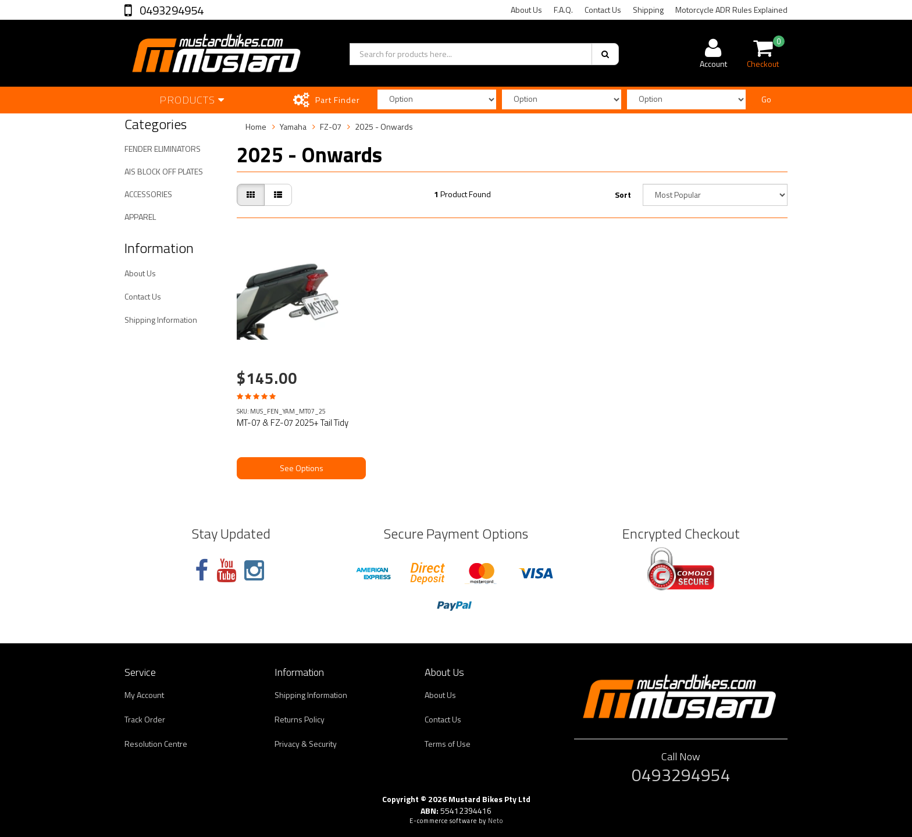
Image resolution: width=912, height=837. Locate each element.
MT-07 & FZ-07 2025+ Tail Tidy (292, 422)
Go (766, 99)
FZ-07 (330, 126)
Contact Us (603, 9)
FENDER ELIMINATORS (162, 149)
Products (192, 100)
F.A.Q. (563, 9)
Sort (623, 194)
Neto (495, 820)
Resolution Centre (155, 744)
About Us (526, 9)
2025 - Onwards (384, 126)
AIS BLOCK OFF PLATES (163, 171)
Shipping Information (160, 320)
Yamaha (293, 126)
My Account (144, 695)
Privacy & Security (306, 744)
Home (255, 126)
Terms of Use (448, 744)
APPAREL (140, 217)
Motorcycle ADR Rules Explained (731, 9)
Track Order (144, 719)
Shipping (648, 9)
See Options (301, 468)
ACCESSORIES (148, 194)
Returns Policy (300, 719)
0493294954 (170, 10)
